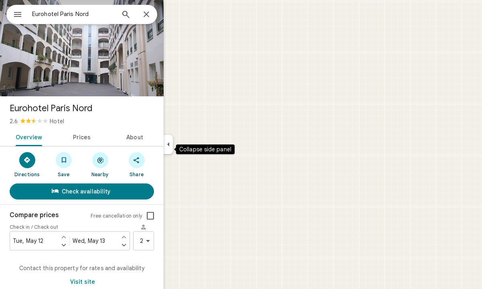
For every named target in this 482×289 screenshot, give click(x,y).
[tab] (56, 136)
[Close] (175, 15)
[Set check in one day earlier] (92, 237)
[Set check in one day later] (92, 245)
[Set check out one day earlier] (152, 237)
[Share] (165, 164)
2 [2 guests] (175, 240)
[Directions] (56, 164)
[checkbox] (179, 216)
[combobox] (94, 14)
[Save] (92, 164)
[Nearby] (129, 164)
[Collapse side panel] (197, 144)
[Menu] (14, 13)
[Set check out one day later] (152, 245)
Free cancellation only (145, 216)
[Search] (154, 15)
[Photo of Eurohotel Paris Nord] (110, 48)
